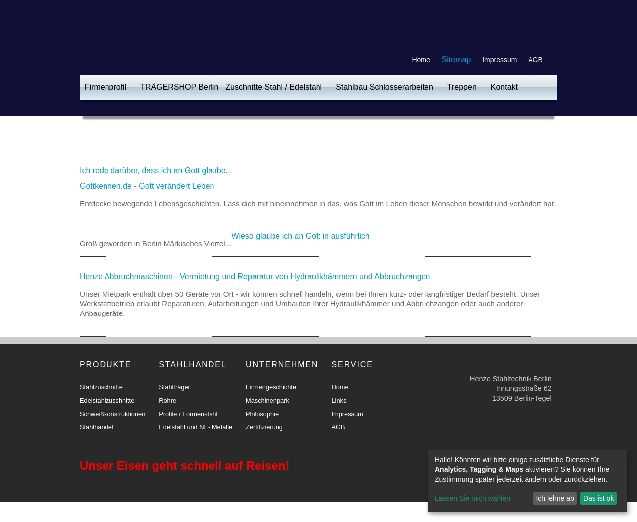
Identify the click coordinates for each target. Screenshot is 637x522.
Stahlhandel (96, 427)
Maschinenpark (267, 400)
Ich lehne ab (555, 498)
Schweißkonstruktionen (112, 414)
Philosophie (262, 414)
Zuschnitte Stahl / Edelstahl (273, 87)
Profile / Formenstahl (188, 414)
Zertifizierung (264, 427)
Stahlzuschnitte (101, 387)
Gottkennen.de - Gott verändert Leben (147, 186)
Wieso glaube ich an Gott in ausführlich (300, 236)
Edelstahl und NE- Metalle (195, 427)
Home (421, 60)
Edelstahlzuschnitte (107, 400)
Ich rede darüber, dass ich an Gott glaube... (156, 170)
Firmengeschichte (271, 387)
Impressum (499, 60)
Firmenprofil (105, 87)
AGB (535, 60)
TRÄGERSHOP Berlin (179, 87)
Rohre (167, 400)
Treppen (462, 87)
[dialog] (527, 481)
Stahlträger (174, 387)
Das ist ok (598, 498)
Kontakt (504, 87)
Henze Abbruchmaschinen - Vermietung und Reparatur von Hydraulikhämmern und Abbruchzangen (255, 276)
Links (338, 400)
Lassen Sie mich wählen (472, 498)
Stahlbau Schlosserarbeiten (384, 87)
